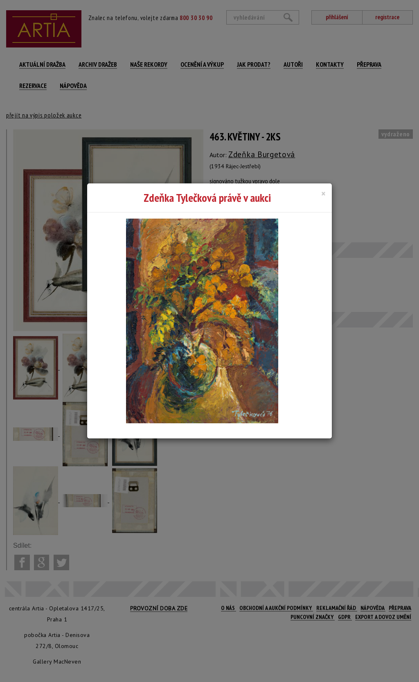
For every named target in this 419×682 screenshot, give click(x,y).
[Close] (323, 194)
